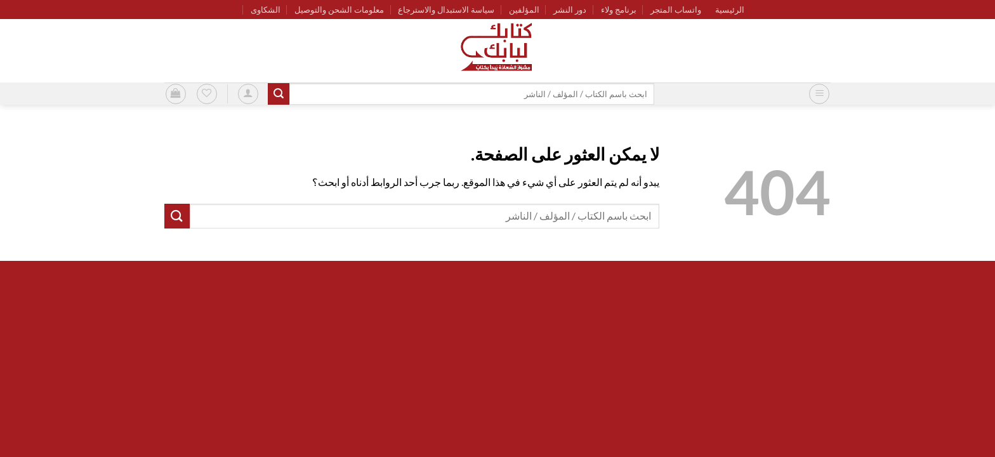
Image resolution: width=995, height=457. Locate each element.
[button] (819, 94)
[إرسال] (278, 94)
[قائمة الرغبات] (207, 94)
